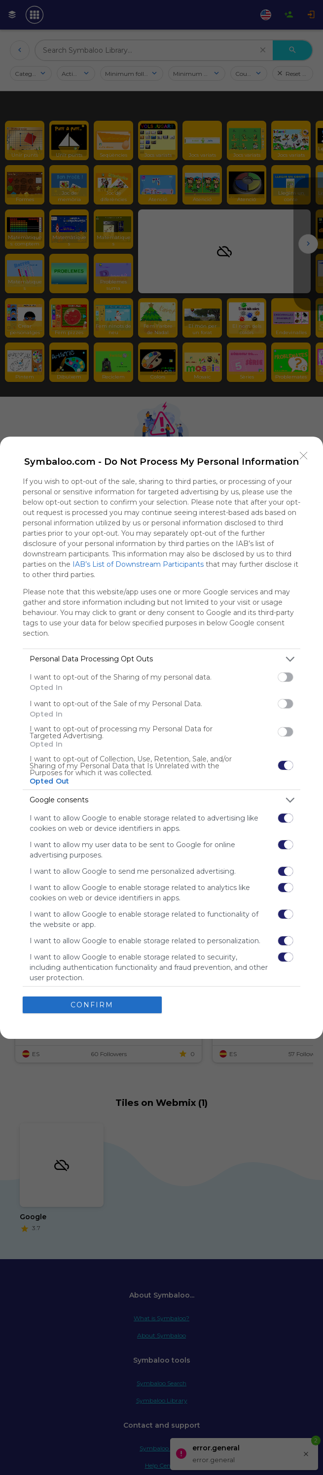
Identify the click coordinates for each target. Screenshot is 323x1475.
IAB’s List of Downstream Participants (138, 564)
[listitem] (161, 659)
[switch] (285, 677)
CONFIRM (92, 1004)
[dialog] (161, 738)
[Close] (303, 455)
